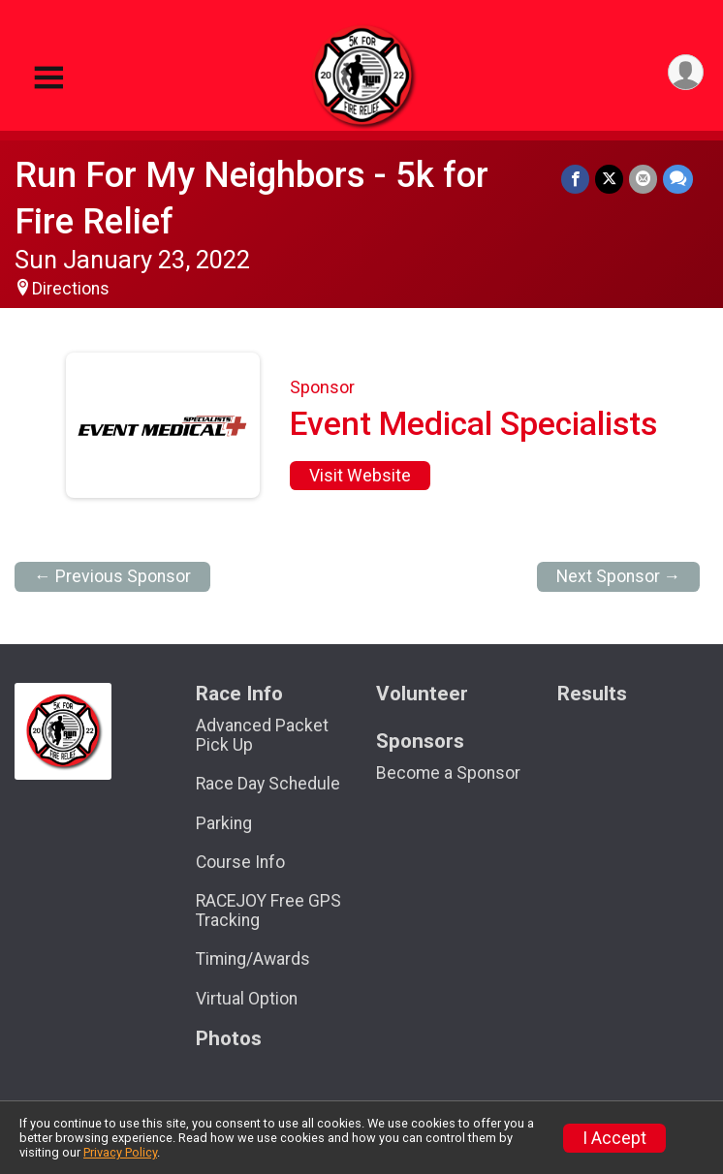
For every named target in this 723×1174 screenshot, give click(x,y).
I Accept (614, 1138)
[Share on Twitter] (609, 179)
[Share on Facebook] (575, 179)
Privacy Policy (120, 1152)
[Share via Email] (643, 179)
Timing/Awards (253, 959)
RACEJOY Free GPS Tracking (268, 910)
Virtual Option (247, 998)
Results (592, 694)
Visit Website (360, 475)
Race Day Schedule (268, 783)
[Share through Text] (678, 179)
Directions (71, 288)
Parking (224, 823)
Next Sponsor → (618, 576)
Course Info (240, 862)
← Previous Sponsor (112, 576)
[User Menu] (686, 72)
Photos (229, 1039)
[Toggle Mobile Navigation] (48, 78)
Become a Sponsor (448, 773)
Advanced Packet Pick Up (262, 735)
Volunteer (422, 694)
